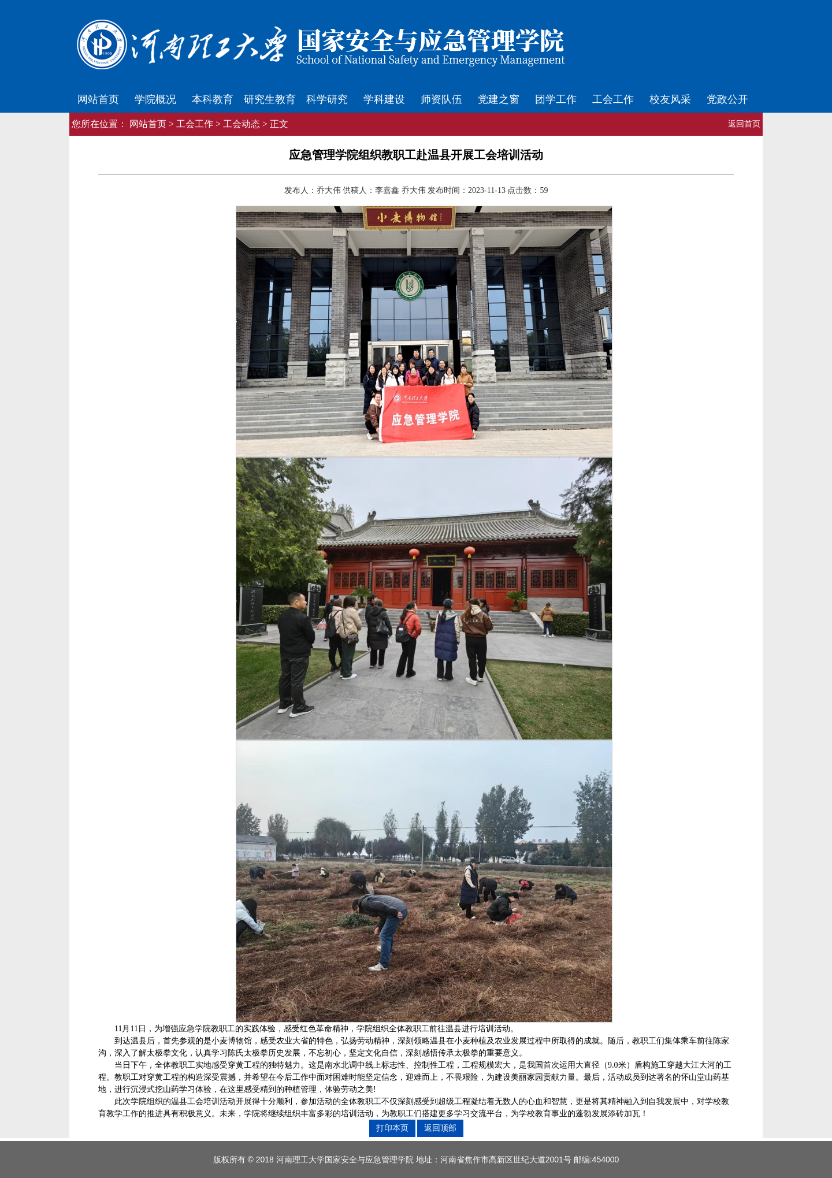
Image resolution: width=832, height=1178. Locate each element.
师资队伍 (441, 99)
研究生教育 (270, 99)
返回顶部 (440, 1127)
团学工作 (556, 99)
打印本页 (392, 1127)
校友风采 (670, 99)
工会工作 (613, 99)
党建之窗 (498, 99)
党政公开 (727, 99)
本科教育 (212, 99)
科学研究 (327, 99)
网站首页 (98, 99)
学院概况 (155, 99)
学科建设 (384, 99)
